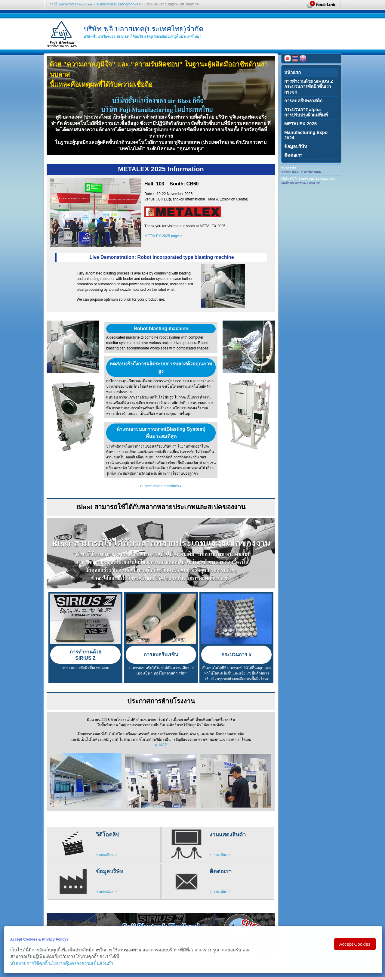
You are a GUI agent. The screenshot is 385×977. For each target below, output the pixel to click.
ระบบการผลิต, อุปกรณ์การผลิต (118, 4)
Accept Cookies (355, 944)
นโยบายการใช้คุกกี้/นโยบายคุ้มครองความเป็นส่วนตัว (61, 963)
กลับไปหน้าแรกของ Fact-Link (70, 4)
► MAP (161, 745)
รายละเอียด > (106, 855)
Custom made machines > (161, 486)
